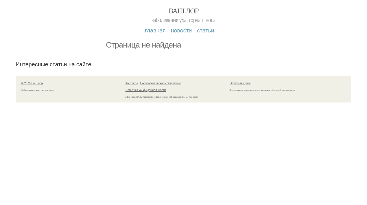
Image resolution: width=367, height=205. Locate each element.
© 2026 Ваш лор (32, 83)
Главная (155, 30)
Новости (181, 30)
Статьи (205, 30)
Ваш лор (183, 11)
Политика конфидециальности (145, 90)
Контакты (131, 83)
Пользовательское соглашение (160, 83)
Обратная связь (240, 83)
